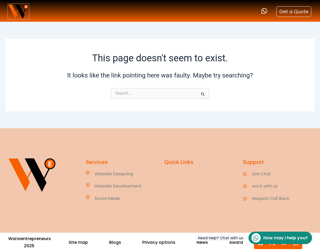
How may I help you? (278, 237)
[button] (115, 242)
